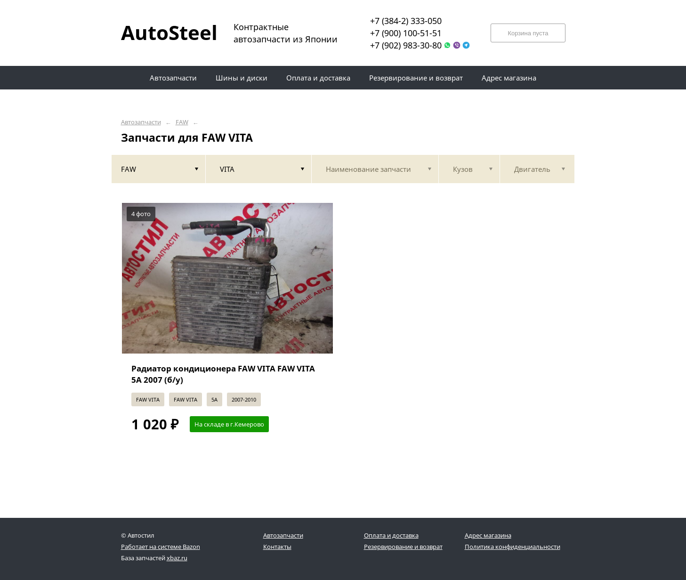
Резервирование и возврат (403, 546)
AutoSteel (163, 32)
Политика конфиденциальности (512, 546)
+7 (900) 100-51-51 (406, 33)
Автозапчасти (141, 122)
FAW (182, 122)
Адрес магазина (488, 535)
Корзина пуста (528, 33)
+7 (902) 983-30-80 (406, 45)
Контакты (277, 546)
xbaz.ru (177, 558)
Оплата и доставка (391, 535)
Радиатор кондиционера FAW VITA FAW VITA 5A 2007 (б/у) (223, 374)
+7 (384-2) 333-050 (406, 20)
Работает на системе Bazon (160, 546)
